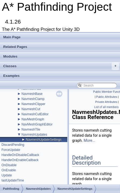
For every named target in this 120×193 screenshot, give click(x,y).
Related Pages (15, 47)
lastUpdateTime (12, 180)
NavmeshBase (32, 94)
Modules (10, 56)
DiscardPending (12, 145)
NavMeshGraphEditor (37, 124)
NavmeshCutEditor (35, 114)
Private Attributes (106, 102)
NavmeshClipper (33, 104)
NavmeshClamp (33, 99)
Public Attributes (106, 97)
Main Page (11, 37)
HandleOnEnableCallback (19, 160)
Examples (11, 76)
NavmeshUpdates (34, 134)
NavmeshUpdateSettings (44, 140)
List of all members (106, 107)
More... (89, 140)
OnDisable (8, 165)
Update (6, 175)
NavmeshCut (31, 109)
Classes (61, 66)
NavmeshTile (31, 129)
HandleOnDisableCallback (20, 155)
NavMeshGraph (33, 119)
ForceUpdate (10, 150)
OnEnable (8, 170)
